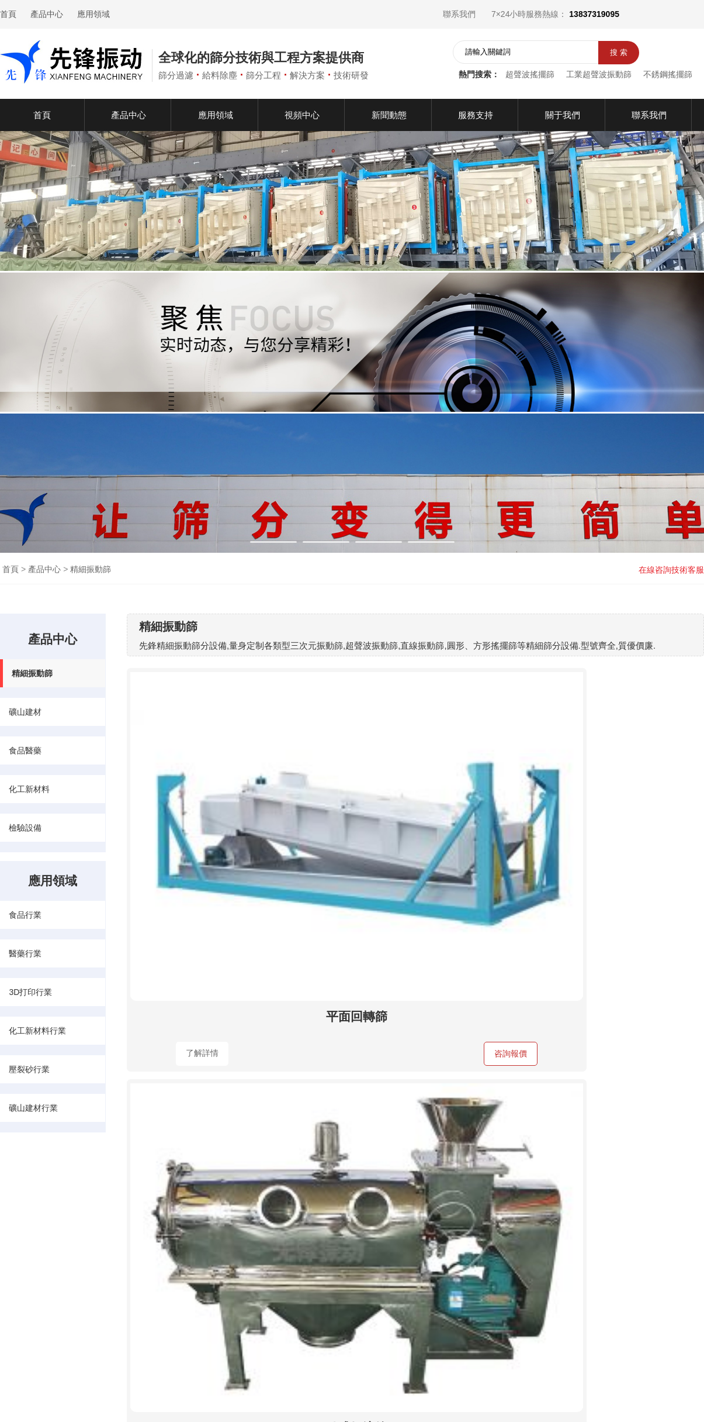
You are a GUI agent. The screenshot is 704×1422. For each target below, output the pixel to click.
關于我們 (16, 1287)
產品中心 (46, 14)
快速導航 (21, 1207)
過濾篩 (216, 1031)
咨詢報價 (256, 854)
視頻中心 (16, 1267)
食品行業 (25, 915)
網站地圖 (569, 1395)
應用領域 (93, 14)
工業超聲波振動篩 (599, 74)
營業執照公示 (505, 1395)
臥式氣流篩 (412, 815)
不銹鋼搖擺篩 (667, 74)
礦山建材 (25, 712)
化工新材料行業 (37, 1030)
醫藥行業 (25, 953)
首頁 (8, 14)
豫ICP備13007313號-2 (424, 1395)
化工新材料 (29, 789)
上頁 (391, 1136)
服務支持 (51, 1287)
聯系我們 (459, 14)
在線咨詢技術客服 (671, 569)
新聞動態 (51, 1267)
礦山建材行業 (33, 1108)
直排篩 (608, 815)
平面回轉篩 (216, 815)
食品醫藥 (25, 750)
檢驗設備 (25, 827)
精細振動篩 (90, 569)
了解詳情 (175, 853)
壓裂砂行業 (29, 1069)
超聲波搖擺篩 (529, 74)
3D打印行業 (30, 992)
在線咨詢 (465, 1323)
